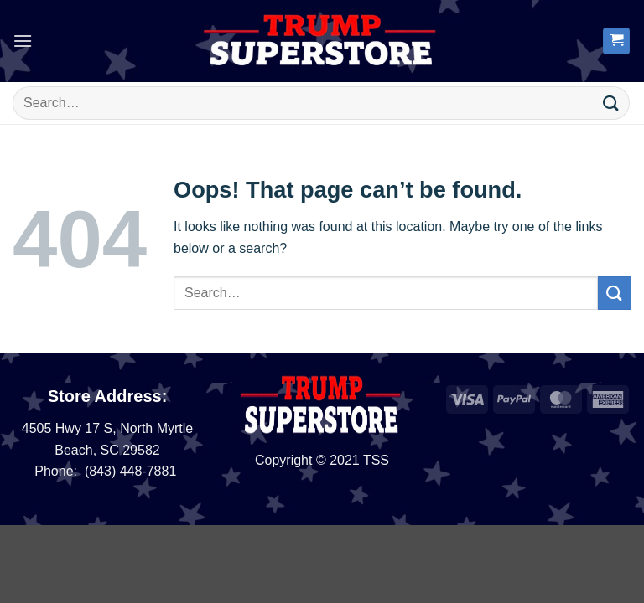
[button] (23, 40)
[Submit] (611, 102)
